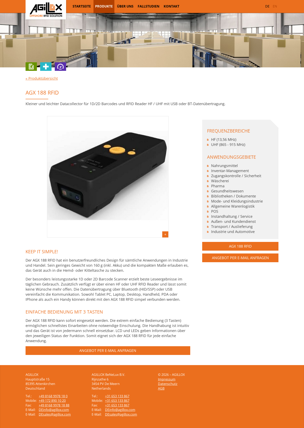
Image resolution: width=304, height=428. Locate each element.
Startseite (82, 6)
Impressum (166, 379)
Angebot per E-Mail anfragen (107, 350)
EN (275, 6)
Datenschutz (167, 384)
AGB (161, 388)
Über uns (125, 6)
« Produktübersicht (42, 78)
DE (267, 6)
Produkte (104, 6)
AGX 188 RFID (240, 246)
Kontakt (171, 6)
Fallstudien (148, 6)
